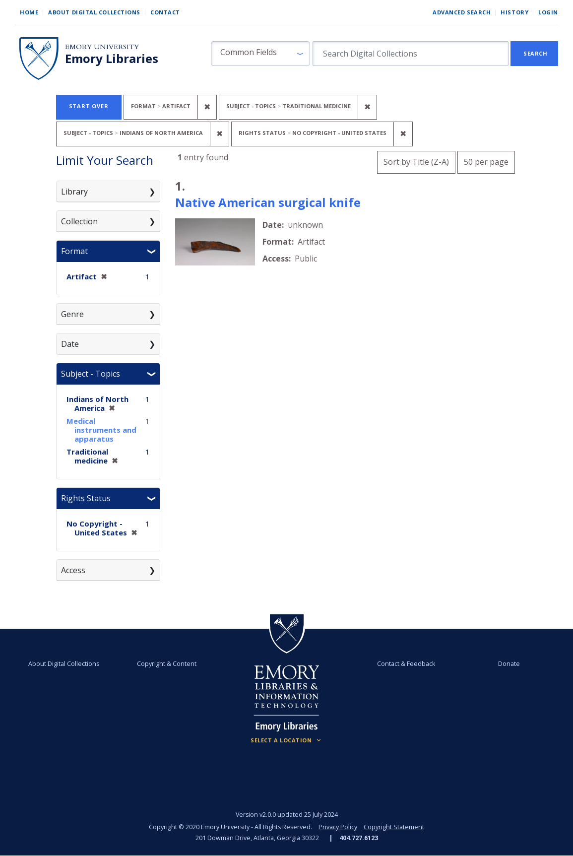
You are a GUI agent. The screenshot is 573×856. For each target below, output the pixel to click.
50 (486, 160)
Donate (509, 663)
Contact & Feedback (406, 663)
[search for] (411, 53)
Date (70, 343)
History (514, 12)
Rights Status (86, 498)
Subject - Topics (90, 373)
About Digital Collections (94, 12)
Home (29, 12)
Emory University (102, 47)
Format (74, 251)
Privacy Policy (337, 827)
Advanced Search (462, 12)
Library (74, 191)
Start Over (89, 106)
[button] (260, 53)
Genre (72, 314)
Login (548, 12)
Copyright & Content (166, 663)
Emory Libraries (111, 59)
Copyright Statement (394, 827)
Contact (165, 12)
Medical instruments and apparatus (101, 430)
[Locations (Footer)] (286, 740)
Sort (416, 161)
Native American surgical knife (268, 202)
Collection (79, 221)
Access (73, 570)
